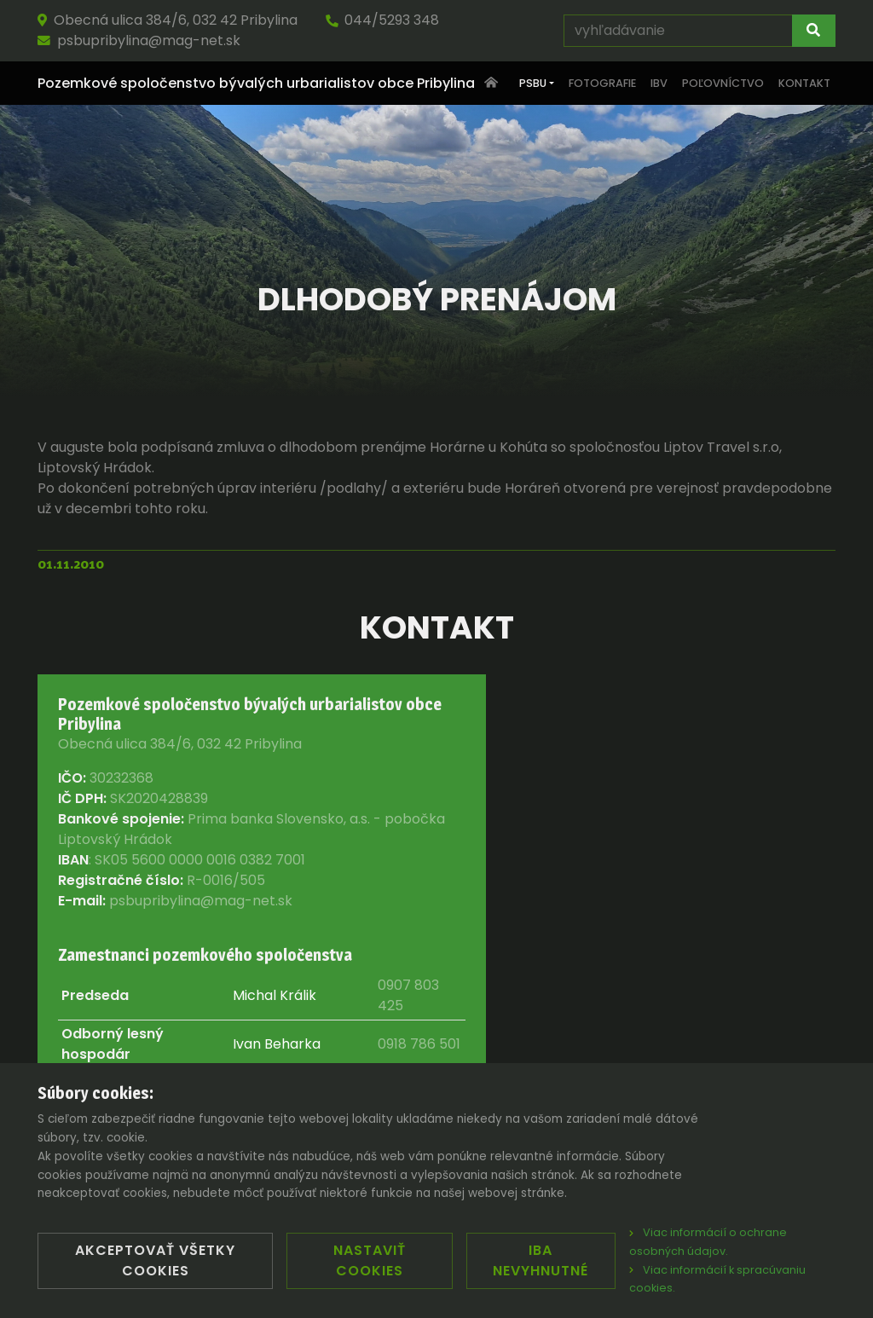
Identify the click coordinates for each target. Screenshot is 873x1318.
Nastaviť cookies (369, 1260)
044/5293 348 (382, 20)
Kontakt (804, 83)
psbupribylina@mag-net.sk (139, 40)
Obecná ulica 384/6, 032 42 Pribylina (168, 20)
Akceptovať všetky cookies (155, 1260)
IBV (659, 83)
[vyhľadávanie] (678, 30)
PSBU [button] (532, 83)
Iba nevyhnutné (540, 1260)
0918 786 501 (419, 1044)
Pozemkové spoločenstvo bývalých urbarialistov (256, 83)
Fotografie (602, 83)
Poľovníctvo (723, 83)
